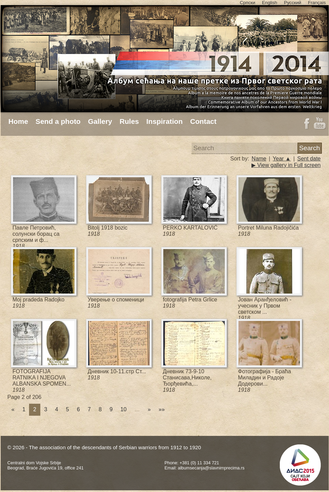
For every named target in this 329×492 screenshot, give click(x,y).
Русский (292, 2)
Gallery (100, 121)
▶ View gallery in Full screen (285, 165)
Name (259, 158)
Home (18, 121)
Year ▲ (282, 158)
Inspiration (164, 121)
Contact (203, 121)
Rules (129, 121)
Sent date (309, 158)
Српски (247, 2)
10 (124, 409)
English (269, 2)
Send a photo (58, 121)
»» (162, 409)
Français (317, 2)
